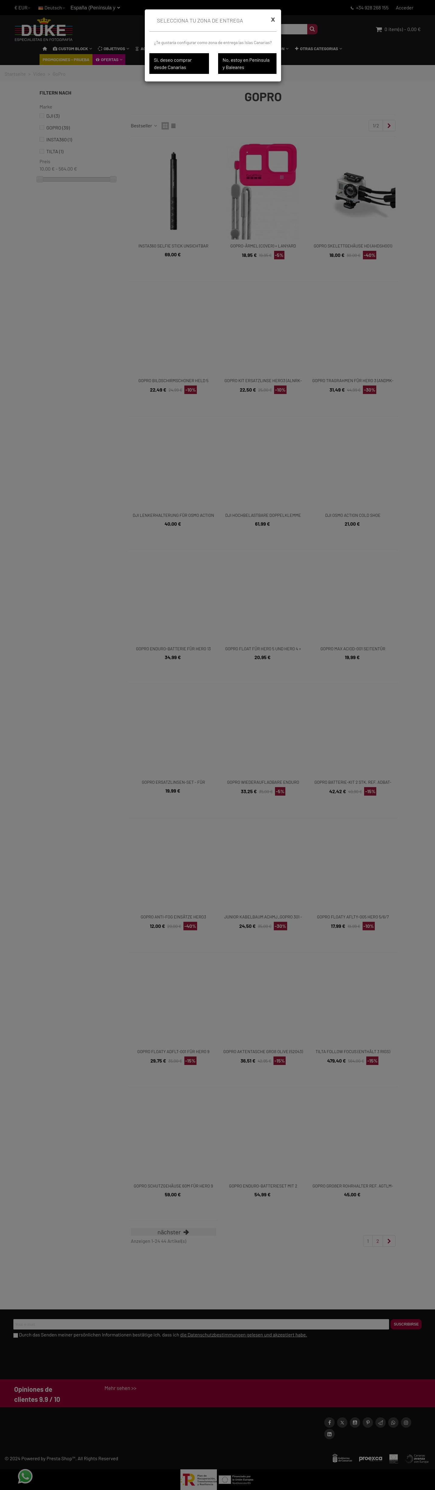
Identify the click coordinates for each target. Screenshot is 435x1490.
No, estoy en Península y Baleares (246, 63)
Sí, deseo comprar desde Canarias (173, 63)
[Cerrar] (273, 19)
